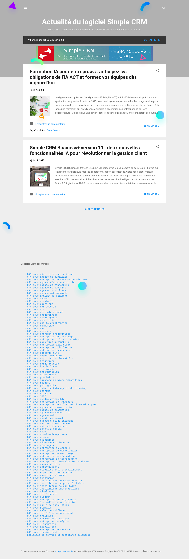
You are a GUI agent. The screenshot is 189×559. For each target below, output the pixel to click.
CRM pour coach (37, 413)
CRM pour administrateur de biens (50, 227)
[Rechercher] (164, 9)
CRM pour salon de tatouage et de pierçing (56, 361)
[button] (157, 71)
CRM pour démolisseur (41, 483)
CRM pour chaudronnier (42, 275)
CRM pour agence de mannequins (48, 240)
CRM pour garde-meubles (43, 333)
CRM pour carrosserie (41, 266)
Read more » (151, 126)
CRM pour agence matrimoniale (47, 250)
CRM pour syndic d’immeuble (46, 374)
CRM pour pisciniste (41, 349)
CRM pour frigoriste (41, 329)
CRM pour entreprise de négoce (48, 518)
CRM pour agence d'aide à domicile (51, 237)
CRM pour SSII (36, 371)
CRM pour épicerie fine (43, 320)
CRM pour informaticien (43, 342)
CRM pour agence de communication (50, 384)
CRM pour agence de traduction (48, 387)
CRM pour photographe (41, 358)
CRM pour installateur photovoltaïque (53, 480)
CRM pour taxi (36, 291)
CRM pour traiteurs (40, 512)
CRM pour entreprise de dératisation (52, 435)
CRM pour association (42, 524)
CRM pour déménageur (41, 429)
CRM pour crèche (38, 419)
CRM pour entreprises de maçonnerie (51, 492)
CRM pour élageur (38, 489)
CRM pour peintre (38, 355)
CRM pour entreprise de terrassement (52, 444)
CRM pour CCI (35, 269)
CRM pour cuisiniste (41, 422)
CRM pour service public (43, 531)
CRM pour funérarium (41, 467)
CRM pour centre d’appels (44, 409)
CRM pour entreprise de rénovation (51, 441)
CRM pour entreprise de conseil (48, 432)
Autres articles (94, 209)
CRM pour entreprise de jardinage (50, 301)
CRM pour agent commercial (45, 397)
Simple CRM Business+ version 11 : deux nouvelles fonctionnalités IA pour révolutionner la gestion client (88, 150)
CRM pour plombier (39, 502)
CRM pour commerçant (41, 288)
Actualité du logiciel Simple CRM (94, 22)
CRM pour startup (38, 365)
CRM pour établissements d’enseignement (54, 457)
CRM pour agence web (41, 393)
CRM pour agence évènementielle (48, 390)
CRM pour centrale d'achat (45, 272)
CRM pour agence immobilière (46, 246)
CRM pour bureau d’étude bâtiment (50, 400)
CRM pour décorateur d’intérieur (49, 425)
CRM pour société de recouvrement (50, 508)
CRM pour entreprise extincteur (48, 310)
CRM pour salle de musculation (48, 499)
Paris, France (53, 130)
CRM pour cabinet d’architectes (48, 403)
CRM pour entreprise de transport (50, 377)
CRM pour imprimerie (41, 339)
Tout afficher (151, 40)
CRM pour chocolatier (41, 281)
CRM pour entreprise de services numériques (57, 234)
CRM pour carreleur (40, 262)
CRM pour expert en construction (49, 460)
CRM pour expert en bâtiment (46, 464)
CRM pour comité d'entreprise (47, 285)
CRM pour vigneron (39, 368)
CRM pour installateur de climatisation (54, 470)
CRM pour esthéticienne (43, 454)
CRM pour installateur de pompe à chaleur (56, 473)
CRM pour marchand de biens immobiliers (54, 352)
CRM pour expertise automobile (48, 307)
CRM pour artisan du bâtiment (47, 253)
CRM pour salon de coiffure (46, 505)
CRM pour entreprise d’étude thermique (53, 304)
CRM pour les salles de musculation (51, 496)
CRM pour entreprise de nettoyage (50, 438)
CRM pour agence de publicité (47, 230)
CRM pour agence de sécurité (46, 243)
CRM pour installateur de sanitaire (51, 476)
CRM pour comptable (40, 259)
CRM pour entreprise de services (49, 528)
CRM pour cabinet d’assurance (47, 406)
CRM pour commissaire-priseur (47, 416)
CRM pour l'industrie (41, 521)
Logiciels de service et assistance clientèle (59, 534)
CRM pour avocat (38, 256)
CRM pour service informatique (48, 515)
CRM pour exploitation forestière (50, 326)
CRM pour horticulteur (42, 336)
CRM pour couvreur (39, 294)
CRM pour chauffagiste (42, 278)
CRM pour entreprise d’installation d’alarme (58, 448)
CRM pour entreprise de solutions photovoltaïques (61, 381)
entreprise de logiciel (64, 551)
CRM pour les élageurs (42, 486)
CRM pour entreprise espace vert (49, 317)
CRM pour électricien (41, 345)
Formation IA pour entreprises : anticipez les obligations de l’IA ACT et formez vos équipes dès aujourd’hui (83, 77)
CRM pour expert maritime (44, 323)
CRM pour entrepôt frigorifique (48, 297)
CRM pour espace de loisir (45, 451)
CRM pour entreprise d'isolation (49, 313)
